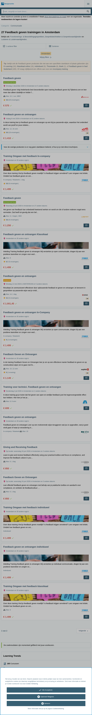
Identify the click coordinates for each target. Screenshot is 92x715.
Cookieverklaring (58, 708)
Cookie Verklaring (32, 684)
